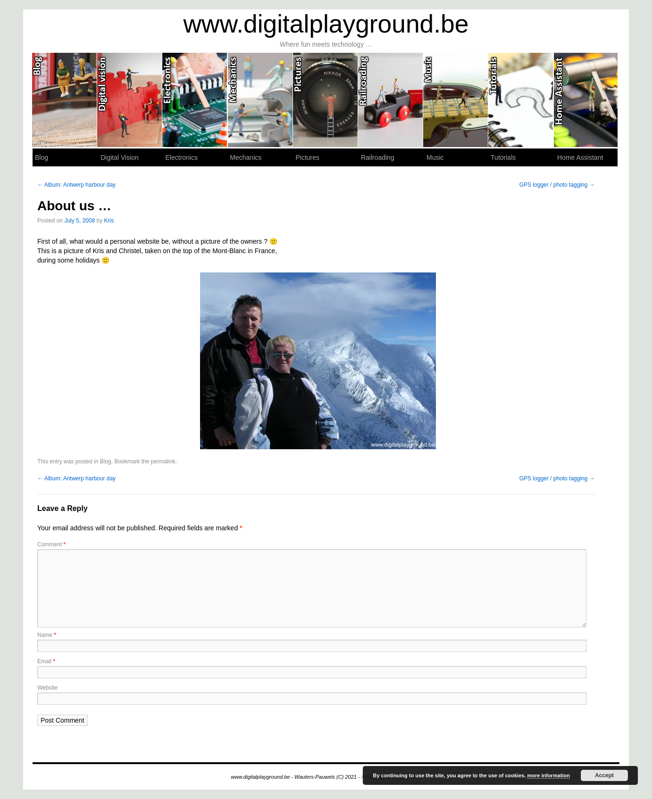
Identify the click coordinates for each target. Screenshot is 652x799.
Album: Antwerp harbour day (76, 184)
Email (46, 661)
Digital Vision (129, 100)
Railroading (390, 100)
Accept (604, 775)
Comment (51, 544)
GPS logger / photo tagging (557, 184)
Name (46, 635)
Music (455, 100)
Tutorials (520, 100)
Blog (64, 100)
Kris (109, 220)
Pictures (325, 100)
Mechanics (260, 100)
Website (47, 687)
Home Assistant (586, 100)
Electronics (194, 100)
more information (548, 775)
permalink (163, 461)
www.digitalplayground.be (326, 24)
